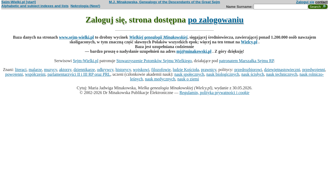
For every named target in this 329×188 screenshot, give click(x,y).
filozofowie (161, 69)
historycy (123, 69)
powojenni (14, 74)
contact (321, 2)
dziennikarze (84, 69)
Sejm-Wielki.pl (85, 60)
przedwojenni (313, 69)
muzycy (50, 69)
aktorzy (65, 69)
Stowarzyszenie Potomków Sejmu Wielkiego (154, 60)
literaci (20, 69)
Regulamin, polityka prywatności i (214, 92)
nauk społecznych (189, 74)
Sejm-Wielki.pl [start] (18, 2)
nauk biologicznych (222, 74)
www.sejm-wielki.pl (76, 37)
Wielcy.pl (249, 42)
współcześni (35, 74)
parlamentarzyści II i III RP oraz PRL (79, 74)
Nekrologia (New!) (85, 6)
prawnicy (208, 69)
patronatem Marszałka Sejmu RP (246, 60)
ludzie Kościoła (186, 69)
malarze (35, 69)
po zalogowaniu (215, 19)
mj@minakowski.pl (193, 51)
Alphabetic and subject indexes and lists (35, 6)
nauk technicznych (282, 74)
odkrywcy (105, 69)
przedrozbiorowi (248, 69)
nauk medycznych (160, 79)
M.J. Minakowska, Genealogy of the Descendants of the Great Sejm (164, 2)
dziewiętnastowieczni (282, 69)
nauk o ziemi (188, 79)
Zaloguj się (305, 2)
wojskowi (141, 69)
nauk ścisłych (252, 74)
